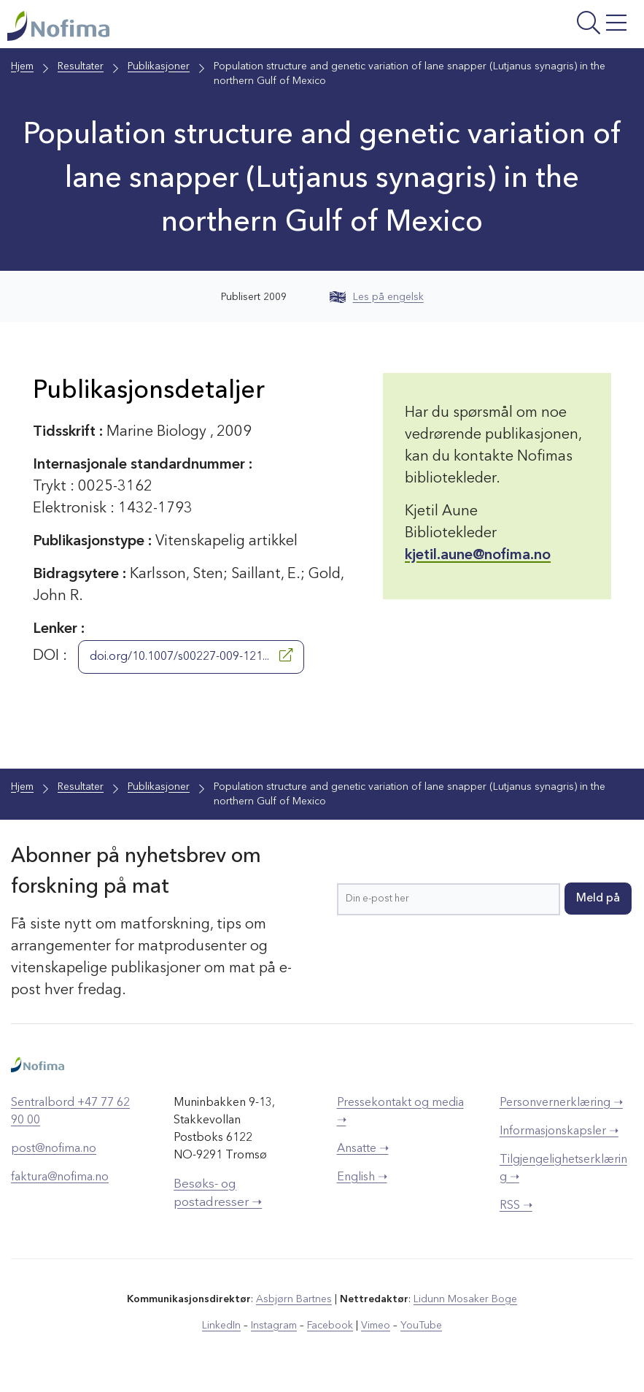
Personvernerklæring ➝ (561, 1103)
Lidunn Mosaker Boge (465, 1299)
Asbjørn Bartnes (294, 1299)
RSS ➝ (516, 1206)
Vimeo (375, 1325)
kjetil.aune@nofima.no (478, 555)
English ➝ (362, 1177)
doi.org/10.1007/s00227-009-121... (191, 655)
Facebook (330, 1325)
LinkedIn (221, 1325)
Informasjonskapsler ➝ (559, 1131)
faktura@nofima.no (60, 1177)
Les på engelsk (377, 297)
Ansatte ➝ (363, 1149)
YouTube (421, 1325)
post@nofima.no (53, 1149)
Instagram (274, 1325)
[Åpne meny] (526, 27)
